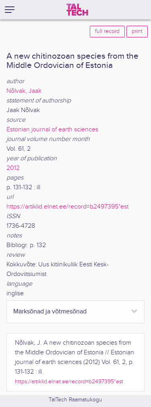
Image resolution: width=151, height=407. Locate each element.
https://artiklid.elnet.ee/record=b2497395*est (67, 207)
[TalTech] (77, 9)
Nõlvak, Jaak (23, 91)
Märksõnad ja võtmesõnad (50, 311)
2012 (13, 168)
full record (107, 31)
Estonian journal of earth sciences (52, 129)
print (137, 31)
